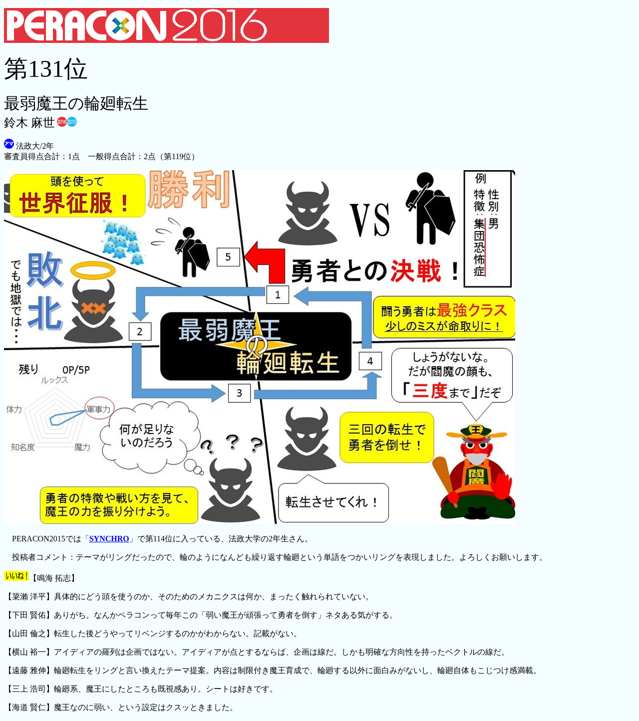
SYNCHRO (109, 538)
